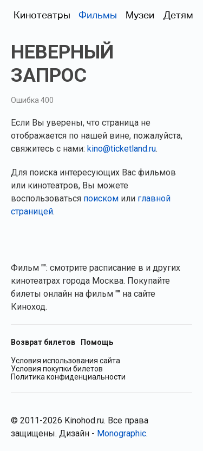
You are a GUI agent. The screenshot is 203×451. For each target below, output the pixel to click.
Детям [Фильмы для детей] (178, 15)
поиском (101, 198)
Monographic (121, 433)
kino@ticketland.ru (121, 148)
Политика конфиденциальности (68, 377)
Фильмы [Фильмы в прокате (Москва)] (97, 15)
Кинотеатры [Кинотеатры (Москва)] (42, 15)
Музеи (140, 15)
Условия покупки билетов (57, 369)
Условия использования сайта (65, 361)
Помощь (97, 342)
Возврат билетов (43, 342)
